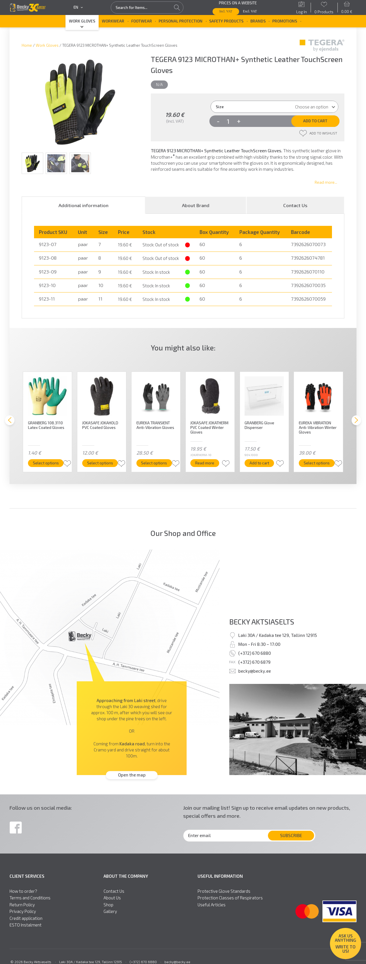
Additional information (83, 205)
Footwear (141, 21)
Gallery (110, 911)
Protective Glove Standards (224, 891)
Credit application (26, 918)
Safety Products (226, 21)
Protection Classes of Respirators (230, 898)
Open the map (132, 775)
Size (220, 106)
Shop (108, 905)
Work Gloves (82, 21)
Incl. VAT (225, 11)
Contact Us (295, 205)
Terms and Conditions (30, 898)
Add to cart (315, 121)
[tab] (83, 205)
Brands (258, 21)
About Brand (195, 205)
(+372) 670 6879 (254, 662)
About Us (112, 898)
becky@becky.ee (254, 671)
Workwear (113, 21)
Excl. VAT (250, 11)
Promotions (284, 21)
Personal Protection (180, 21)
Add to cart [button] (259, 463)
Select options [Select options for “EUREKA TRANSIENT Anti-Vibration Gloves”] (154, 463)
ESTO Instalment (26, 925)
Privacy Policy (23, 911)
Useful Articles (212, 905)
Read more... (326, 182)
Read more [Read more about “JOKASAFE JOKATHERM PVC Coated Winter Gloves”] (205, 463)
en (78, 7)
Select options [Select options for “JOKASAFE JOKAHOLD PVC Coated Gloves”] (100, 463)
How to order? (23, 891)
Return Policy (22, 905)
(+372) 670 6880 (254, 653)
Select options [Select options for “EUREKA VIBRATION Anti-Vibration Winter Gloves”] (317, 463)
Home (27, 45)
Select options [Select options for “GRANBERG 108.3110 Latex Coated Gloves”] (46, 463)
